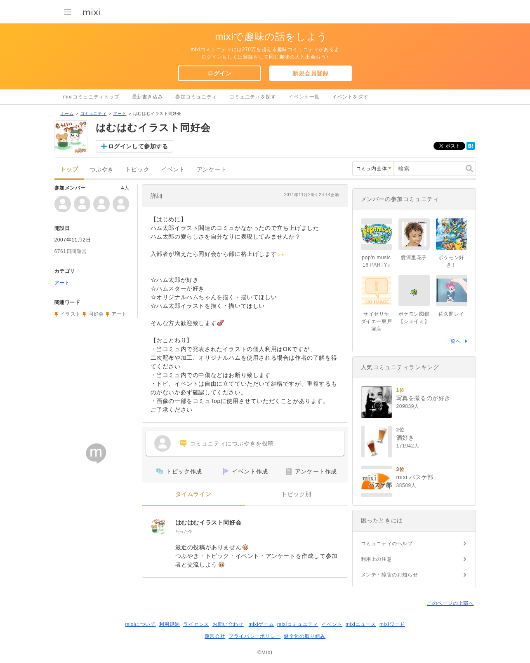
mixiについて (140, 624)
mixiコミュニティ (297, 624)
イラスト (70, 314)
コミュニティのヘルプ (387, 543)
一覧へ (453, 341)
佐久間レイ (451, 314)
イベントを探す (350, 97)
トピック (137, 169)
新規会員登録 (310, 73)
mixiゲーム (261, 624)
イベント (173, 169)
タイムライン (193, 494)
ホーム (67, 113)
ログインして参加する (138, 146)
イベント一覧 (304, 97)
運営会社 (215, 636)
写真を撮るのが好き (423, 398)
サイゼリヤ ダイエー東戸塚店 (376, 321)
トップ (69, 169)
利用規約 (169, 624)
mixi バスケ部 (414, 477)
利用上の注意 (376, 559)
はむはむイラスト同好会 (208, 522)
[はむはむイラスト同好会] (159, 526)
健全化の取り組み (304, 636)
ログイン (219, 73)
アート (120, 113)
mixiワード (392, 624)
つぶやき (101, 169)
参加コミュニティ (196, 97)
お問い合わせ (228, 624)
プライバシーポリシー (254, 636)
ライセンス (196, 624)
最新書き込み (147, 97)
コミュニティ (93, 113)
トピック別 (296, 494)
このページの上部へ (450, 603)
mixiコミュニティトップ (91, 97)
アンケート (212, 169)
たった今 (184, 531)
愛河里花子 (414, 257)
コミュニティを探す (252, 97)
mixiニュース (361, 624)
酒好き (405, 437)
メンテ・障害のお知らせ (389, 575)
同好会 (96, 314)
